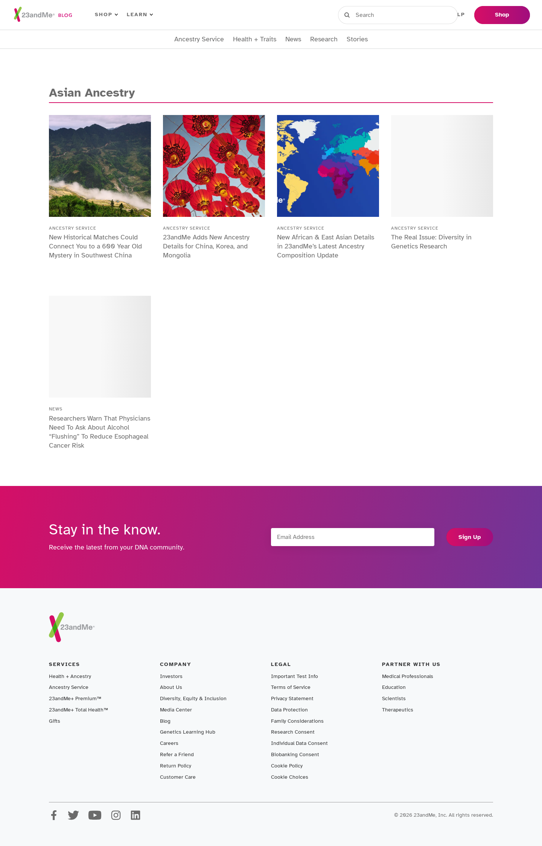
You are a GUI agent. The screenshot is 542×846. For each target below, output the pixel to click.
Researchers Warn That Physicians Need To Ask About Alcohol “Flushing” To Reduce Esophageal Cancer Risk (99, 431)
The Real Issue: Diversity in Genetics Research (431, 241)
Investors (171, 676)
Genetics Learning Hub (187, 732)
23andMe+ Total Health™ (78, 710)
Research (324, 39)
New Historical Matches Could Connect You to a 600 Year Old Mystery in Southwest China (95, 246)
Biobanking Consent (295, 754)
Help (457, 15)
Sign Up (469, 537)
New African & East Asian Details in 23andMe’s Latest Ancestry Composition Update (325, 246)
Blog (165, 721)
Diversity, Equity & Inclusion (193, 698)
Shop (106, 15)
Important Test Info (294, 676)
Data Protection (289, 710)
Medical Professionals (407, 676)
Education (394, 687)
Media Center (176, 710)
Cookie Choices (289, 777)
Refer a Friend (177, 754)
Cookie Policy (287, 766)
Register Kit (417, 15)
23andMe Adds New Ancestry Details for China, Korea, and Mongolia (206, 246)
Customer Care (178, 777)
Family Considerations (297, 721)
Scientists (394, 698)
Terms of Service (291, 687)
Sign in (373, 15)
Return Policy (175, 766)
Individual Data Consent (299, 743)
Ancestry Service (199, 39)
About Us (171, 687)
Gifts (54, 721)
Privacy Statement (292, 698)
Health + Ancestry (70, 676)
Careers (169, 743)
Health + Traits (254, 39)
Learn (140, 15)
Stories (357, 39)
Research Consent (293, 732)
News (293, 39)
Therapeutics (397, 710)
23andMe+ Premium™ (75, 698)
